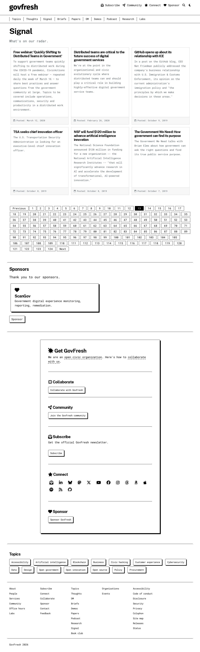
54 (14, 225)
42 (74, 220)
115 (120, 243)
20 (34, 214)
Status (137, 628)
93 (44, 237)
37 (24, 220)
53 (185, 220)
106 (15, 243)
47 (125, 220)
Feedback (45, 613)
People (13, 593)
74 (34, 231)
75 (44, 231)
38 (34, 220)
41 (64, 220)
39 (44, 220)
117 (144, 243)
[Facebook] (108, 484)
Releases (138, 623)
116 (132, 243)
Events (106, 593)
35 (185, 214)
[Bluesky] (70, 484)
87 (165, 231)
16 (169, 208)
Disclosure (139, 598)
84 (135, 231)
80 (95, 231)
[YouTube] (98, 484)
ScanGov (22, 296)
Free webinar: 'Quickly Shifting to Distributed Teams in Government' (37, 54)
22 (54, 214)
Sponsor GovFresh (60, 519)
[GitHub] (70, 491)
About (12, 588)
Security (138, 603)
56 (34, 225)
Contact (44, 608)
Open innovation (75, 569)
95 (64, 237)
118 (155, 243)
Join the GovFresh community (67, 415)
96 (74, 237)
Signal (47, 19)
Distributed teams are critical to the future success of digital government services (99, 56)
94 (54, 237)
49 (145, 220)
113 (97, 243)
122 (26, 249)
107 (26, 243)
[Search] (184, 5)
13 (139, 208)
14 (149, 208)
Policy (118, 569)
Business (98, 562)
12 (129, 208)
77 (64, 231)
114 (108, 243)
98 (95, 237)
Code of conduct (142, 593)
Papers (76, 19)
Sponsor (172, 5)
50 (155, 220)
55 (24, 225)
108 (38, 243)
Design (28, 569)
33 (165, 214)
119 (167, 243)
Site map (138, 618)
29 (125, 214)
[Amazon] (136, 484)
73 (24, 231)
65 (125, 225)
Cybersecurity (175, 562)
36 (14, 220)
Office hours (17, 608)
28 (115, 214)
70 (175, 225)
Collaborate (47, 598)
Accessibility (19, 562)
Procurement (137, 569)
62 (95, 225)
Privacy (137, 608)
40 (54, 220)
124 (50, 249)
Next (63, 249)
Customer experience (147, 562)
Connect (153, 5)
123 (38, 249)
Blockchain (79, 562)
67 (145, 225)
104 (162, 237)
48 (135, 220)
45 (105, 220)
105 (174, 237)
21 (44, 214)
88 (175, 231)
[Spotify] (51, 491)
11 (119, 208)
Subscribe (111, 5)
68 (155, 225)
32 (155, 214)
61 (85, 225)
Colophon (138, 613)
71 (185, 225)
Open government (49, 569)
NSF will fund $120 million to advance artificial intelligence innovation (95, 136)
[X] (89, 484)
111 (73, 243)
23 (64, 214)
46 (115, 220)
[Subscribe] (51, 484)
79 (85, 231)
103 (151, 237)
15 (159, 208)
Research (128, 19)
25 (85, 214)
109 (50, 243)
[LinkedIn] (61, 484)
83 (125, 231)
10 (109, 208)
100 (116, 237)
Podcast (112, 19)
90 (14, 237)
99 (105, 237)
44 (95, 220)
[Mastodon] (79, 484)
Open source (100, 569)
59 (64, 225)
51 (165, 220)
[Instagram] (118, 484)
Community (133, 5)
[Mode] (189, 5)
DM (87, 19)
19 (24, 214)
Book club (77, 633)
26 (95, 214)
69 (165, 225)
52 (175, 220)
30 (135, 214)
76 (54, 231)
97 (85, 237)
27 (105, 214)
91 (24, 237)
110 (62, 243)
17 (179, 208)
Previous (19, 208)
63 (105, 225)
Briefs (61, 19)
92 (34, 237)
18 (14, 214)
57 (44, 225)
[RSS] (61, 491)
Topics (16, 19)
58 (54, 225)
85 (145, 231)
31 (145, 214)
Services (14, 598)
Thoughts (32, 19)
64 (115, 225)
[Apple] (145, 484)
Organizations (110, 588)
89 (185, 231)
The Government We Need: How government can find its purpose (157, 134)
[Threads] (127, 484)
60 (74, 225)
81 (105, 231)
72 (14, 231)
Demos (97, 19)
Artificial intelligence (51, 562)
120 (179, 243)
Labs (142, 19)
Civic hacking (119, 562)
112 (85, 243)
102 (139, 237)
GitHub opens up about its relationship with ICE (153, 54)
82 (115, 231)
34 (175, 214)
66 (135, 225)
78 (74, 231)
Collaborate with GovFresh (66, 390)
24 (74, 214)
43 (85, 220)
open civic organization (83, 357)
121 (15, 249)
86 (155, 231)
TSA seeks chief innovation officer (38, 132)
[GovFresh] (23, 7)
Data (14, 569)
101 (127, 237)
